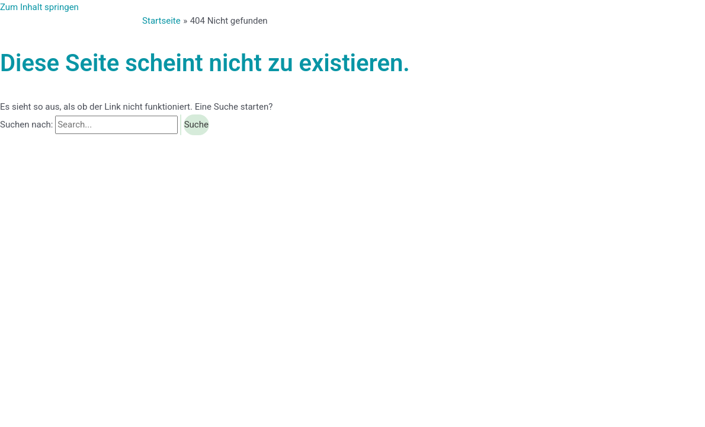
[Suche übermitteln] (180, 124)
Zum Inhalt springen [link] (39, 7)
